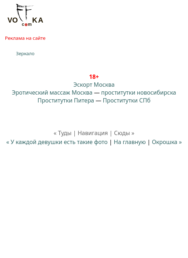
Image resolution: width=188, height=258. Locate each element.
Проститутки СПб (126, 100)
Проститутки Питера (66, 100)
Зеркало (25, 53)
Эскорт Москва (93, 85)
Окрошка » (167, 142)
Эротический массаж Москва (52, 92)
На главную (130, 142)
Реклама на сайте (25, 38)
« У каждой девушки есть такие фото (57, 142)
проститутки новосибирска (138, 92)
